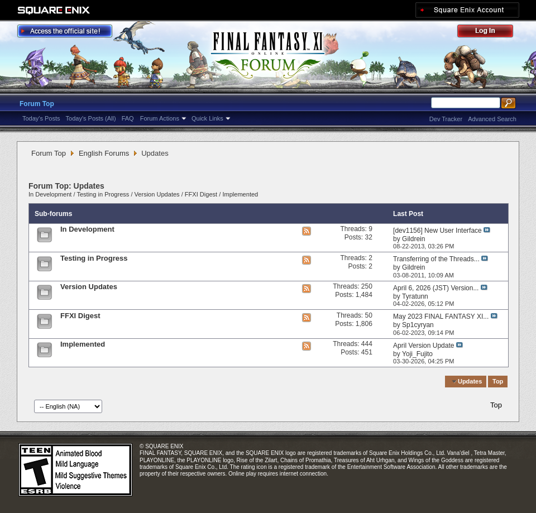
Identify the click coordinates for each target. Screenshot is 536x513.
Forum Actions (159, 118)
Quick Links (207, 118)
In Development (49, 194)
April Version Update (423, 345)
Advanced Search (492, 119)
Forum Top (37, 104)
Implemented (240, 194)
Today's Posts (41, 118)
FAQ (128, 118)
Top (497, 381)
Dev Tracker (445, 119)
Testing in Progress (102, 194)
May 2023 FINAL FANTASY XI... (441, 316)
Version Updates (157, 194)
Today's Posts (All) (91, 118)
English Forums (104, 153)
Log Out (491, 32)
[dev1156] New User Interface (437, 230)
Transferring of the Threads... (436, 259)
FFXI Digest (201, 194)
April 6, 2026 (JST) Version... (435, 288)
